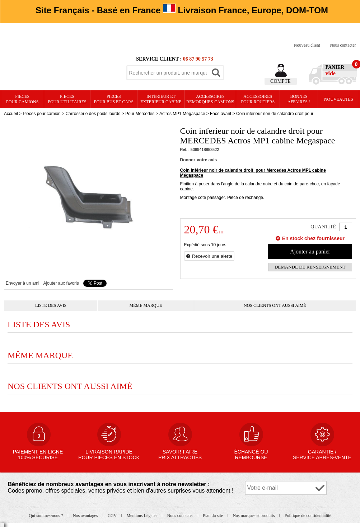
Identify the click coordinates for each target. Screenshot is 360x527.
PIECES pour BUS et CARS (114, 99)
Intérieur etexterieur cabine (160, 99)
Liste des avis (50, 305)
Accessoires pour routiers (258, 99)
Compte (280, 81)
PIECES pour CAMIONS (22, 99)
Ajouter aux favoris (61, 283)
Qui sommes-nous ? (46, 515)
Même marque (146, 305)
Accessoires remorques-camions (210, 99)
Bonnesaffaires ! (298, 99)
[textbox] (168, 72)
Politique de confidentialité (308, 515)
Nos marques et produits (254, 515)
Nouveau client (307, 45)
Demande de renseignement (310, 267)
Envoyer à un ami (22, 283)
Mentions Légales (142, 515)
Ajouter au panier (310, 251)
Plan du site (213, 515)
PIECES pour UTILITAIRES (67, 99)
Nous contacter (343, 45)
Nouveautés (338, 99)
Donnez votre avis (198, 159)
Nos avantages (86, 515)
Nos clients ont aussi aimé (275, 305)
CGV (113, 515)
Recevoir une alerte (212, 256)
